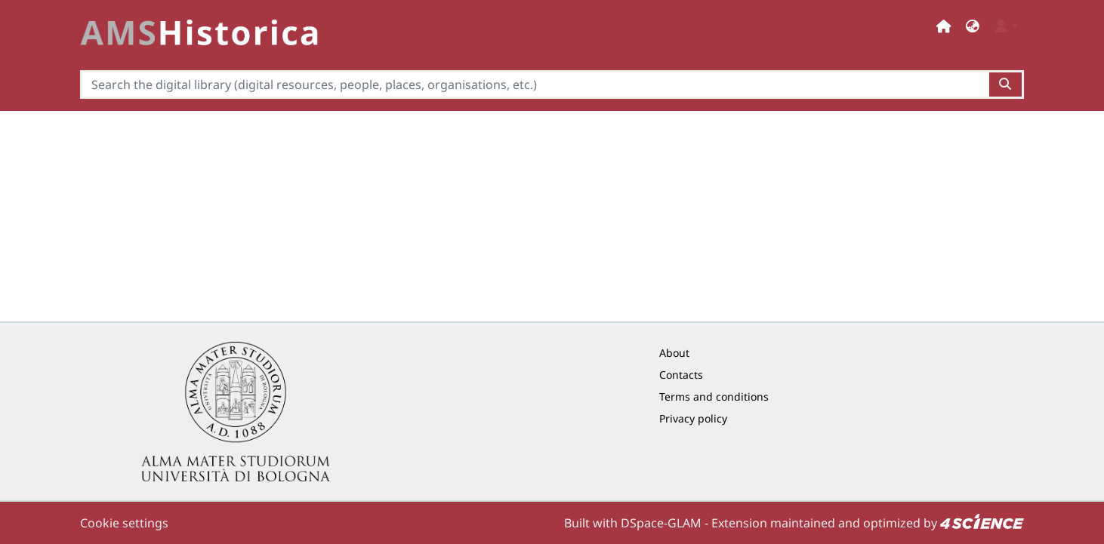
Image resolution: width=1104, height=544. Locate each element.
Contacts (681, 374)
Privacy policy (693, 418)
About (674, 353)
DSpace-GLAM (661, 523)
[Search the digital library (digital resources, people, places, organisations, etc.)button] (1006, 84)
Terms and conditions (714, 396)
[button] (972, 26)
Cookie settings (124, 523)
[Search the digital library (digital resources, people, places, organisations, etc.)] (534, 84)
